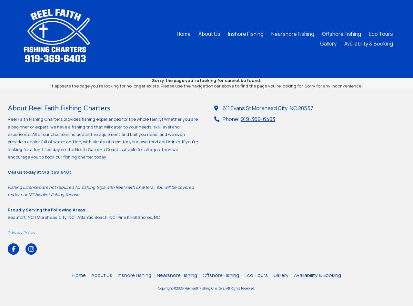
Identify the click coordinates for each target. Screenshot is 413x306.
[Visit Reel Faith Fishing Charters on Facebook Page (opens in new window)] (13, 249)
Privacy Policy (21, 232)
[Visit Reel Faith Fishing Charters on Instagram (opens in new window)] (31, 249)
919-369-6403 (258, 119)
